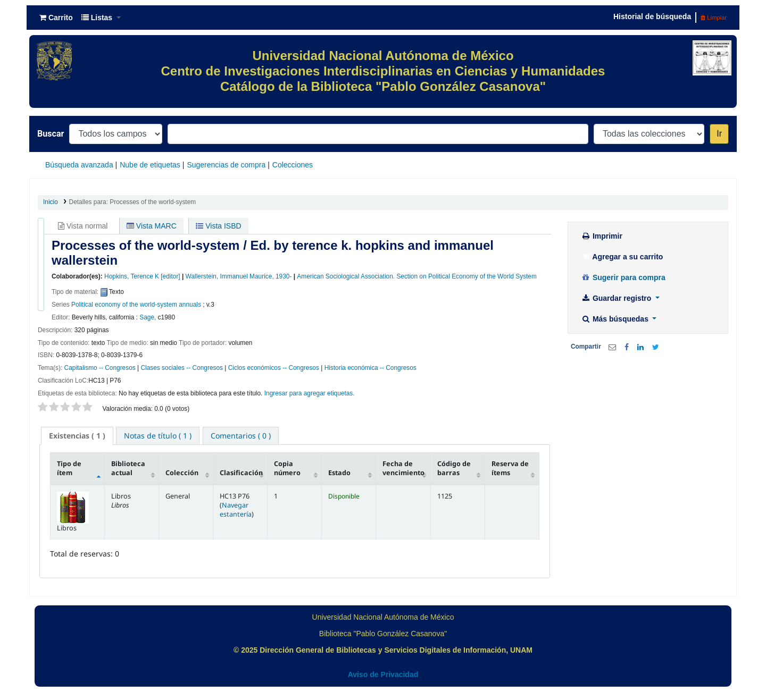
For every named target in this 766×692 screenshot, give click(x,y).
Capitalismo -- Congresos (100, 368)
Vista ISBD (218, 226)
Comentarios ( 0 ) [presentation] (241, 436)
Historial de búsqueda (652, 16)
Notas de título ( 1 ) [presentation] (158, 436)
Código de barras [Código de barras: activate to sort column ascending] (454, 468)
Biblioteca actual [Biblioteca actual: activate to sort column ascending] (128, 468)
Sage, (147, 317)
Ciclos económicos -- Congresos (273, 368)
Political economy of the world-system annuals (136, 304)
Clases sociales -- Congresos (181, 368)
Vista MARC (152, 226)
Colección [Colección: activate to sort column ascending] (181, 472)
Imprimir (601, 236)
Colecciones (292, 165)
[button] (56, 18)
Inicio (50, 202)
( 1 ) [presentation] (77, 436)
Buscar (50, 134)
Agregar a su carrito (622, 256)
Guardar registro (617, 298)
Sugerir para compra (623, 277)
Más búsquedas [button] (616, 319)
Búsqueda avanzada (79, 165)
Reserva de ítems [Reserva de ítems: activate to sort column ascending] (510, 468)
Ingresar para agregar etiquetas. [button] (309, 393)
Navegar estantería (236, 510)
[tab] (77, 436)
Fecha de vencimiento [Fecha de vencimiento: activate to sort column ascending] (403, 468)
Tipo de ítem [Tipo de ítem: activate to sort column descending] (69, 468)
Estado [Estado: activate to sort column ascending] (339, 472)
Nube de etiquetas (150, 165)
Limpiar (714, 17)
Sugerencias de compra (226, 165)
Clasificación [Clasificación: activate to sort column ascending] (241, 472)
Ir (719, 133)
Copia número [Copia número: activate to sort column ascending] (287, 468)
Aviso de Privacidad (383, 674)
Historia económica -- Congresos (370, 368)
